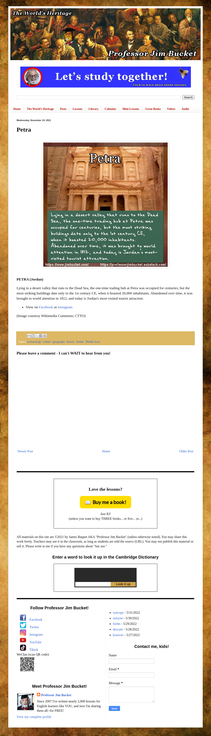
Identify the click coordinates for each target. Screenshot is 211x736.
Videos (171, 109)
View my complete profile (34, 717)
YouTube (35, 642)
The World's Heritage (40, 109)
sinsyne (118, 618)
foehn (116, 623)
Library (93, 109)
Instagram (65, 307)
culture (47, 341)
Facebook (46, 307)
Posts (63, 109)
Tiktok (33, 649)
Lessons (77, 109)
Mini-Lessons (130, 109)
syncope (118, 612)
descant (118, 629)
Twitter (34, 627)
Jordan (80, 341)
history (71, 341)
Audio (185, 109)
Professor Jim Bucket (56, 695)
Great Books (153, 109)
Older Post (186, 451)
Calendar (110, 109)
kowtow (118, 635)
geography (59, 341)
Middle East (92, 341)
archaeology (34, 341)
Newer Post (25, 451)
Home (17, 109)
